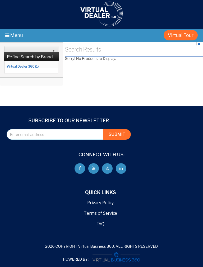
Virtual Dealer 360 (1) (23, 66)
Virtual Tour (180, 35)
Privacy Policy (100, 202)
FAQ (100, 224)
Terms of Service (100, 213)
